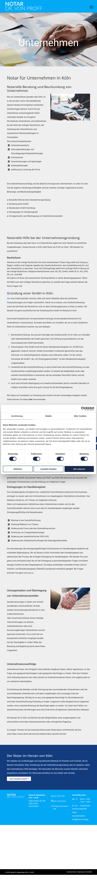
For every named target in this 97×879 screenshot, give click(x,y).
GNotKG (40, 569)
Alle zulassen (79, 469)
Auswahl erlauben (48, 469)
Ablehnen (18, 469)
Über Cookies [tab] (80, 416)
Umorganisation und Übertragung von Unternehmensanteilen (36, 216)
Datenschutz (71, 872)
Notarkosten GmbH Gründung (22, 208)
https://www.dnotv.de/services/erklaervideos (32, 734)
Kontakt (89, 872)
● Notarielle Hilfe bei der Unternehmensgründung (28, 200)
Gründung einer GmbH (19, 204)
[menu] (91, 7)
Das (8, 492)
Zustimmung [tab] (17, 416)
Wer (8, 298)
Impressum (81, 872)
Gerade (10, 602)
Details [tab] (48, 416)
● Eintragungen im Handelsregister (22, 212)
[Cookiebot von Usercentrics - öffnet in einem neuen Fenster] (83, 409)
